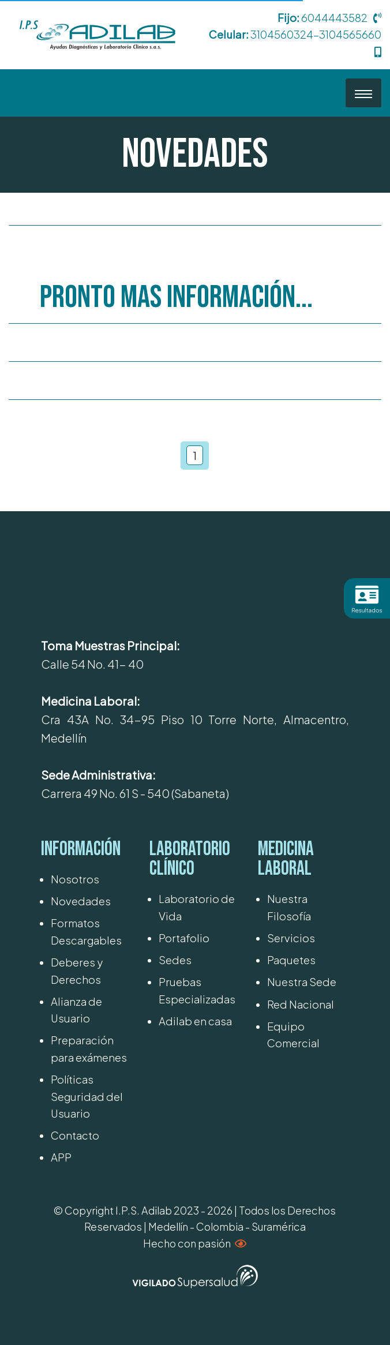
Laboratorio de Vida (197, 907)
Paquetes (291, 959)
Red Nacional (300, 1004)
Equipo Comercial (293, 1035)
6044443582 (334, 17)
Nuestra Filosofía (289, 907)
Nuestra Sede (301, 981)
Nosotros (75, 879)
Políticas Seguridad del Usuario (87, 1096)
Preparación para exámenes (89, 1048)
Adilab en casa (195, 1021)
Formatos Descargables (86, 931)
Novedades (81, 901)
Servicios (291, 938)
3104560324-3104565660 (315, 34)
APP (61, 1157)
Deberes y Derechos (77, 971)
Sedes (175, 959)
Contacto (75, 1135)
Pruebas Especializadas (197, 990)
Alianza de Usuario (76, 1010)
